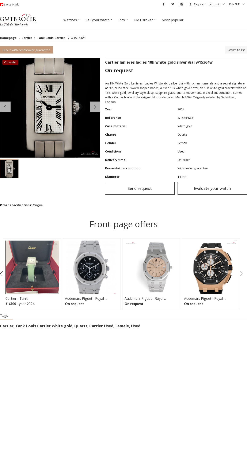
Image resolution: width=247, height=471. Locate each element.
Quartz (80, 325)
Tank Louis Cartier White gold (43, 325)
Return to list (236, 50)
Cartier (7, 325)
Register (197, 4)
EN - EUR (237, 4)
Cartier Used (101, 325)
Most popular (172, 20)
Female (122, 325)
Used (135, 325)
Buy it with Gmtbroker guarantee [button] (26, 50)
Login (219, 4)
